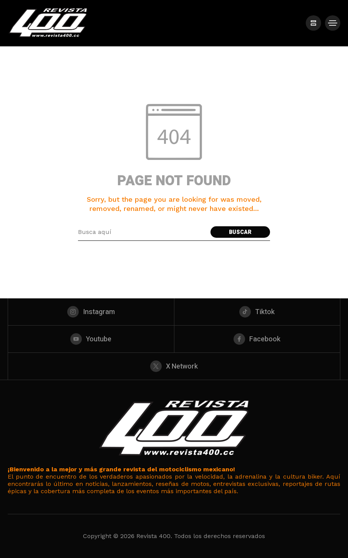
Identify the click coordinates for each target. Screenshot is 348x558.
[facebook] (257, 339)
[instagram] (91, 311)
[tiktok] (257, 311)
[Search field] (142, 232)
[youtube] (91, 339)
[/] (313, 23)
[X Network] (174, 366)
